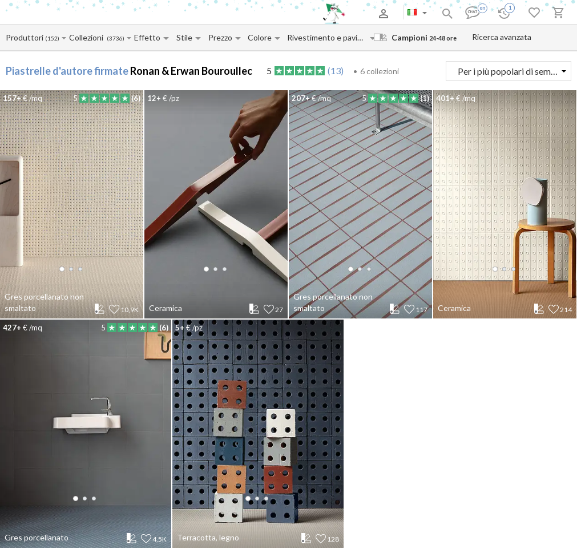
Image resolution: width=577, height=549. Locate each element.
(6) (135, 98)
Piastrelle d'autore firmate (67, 70)
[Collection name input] (88, 37)
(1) (424, 98)
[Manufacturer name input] (25, 37)
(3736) (115, 38)
